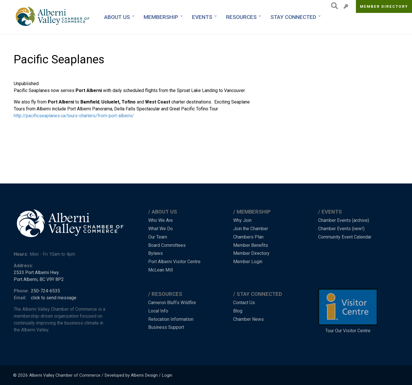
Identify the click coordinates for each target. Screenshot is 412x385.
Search (333, 5)
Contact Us (244, 302)
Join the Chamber (250, 228)
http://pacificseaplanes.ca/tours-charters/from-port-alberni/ (74, 115)
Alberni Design (144, 375)
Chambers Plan (248, 237)
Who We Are (160, 220)
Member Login (247, 261)
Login (167, 375)
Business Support (166, 327)
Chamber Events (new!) (341, 228)
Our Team (157, 237)
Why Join (242, 220)
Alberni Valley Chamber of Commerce (64, 375)
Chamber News (248, 319)
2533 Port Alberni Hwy (36, 272)
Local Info (158, 311)
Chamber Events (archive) (343, 220)
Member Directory (384, 6)
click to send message (53, 297)
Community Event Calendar (344, 237)
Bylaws (155, 253)
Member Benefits (250, 245)
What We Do (160, 228)
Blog (237, 311)
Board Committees (167, 245)
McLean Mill (160, 270)
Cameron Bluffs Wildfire (172, 302)
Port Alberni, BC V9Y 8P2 (39, 279)
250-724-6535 (45, 291)
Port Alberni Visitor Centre (174, 261)
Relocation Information (170, 319)
